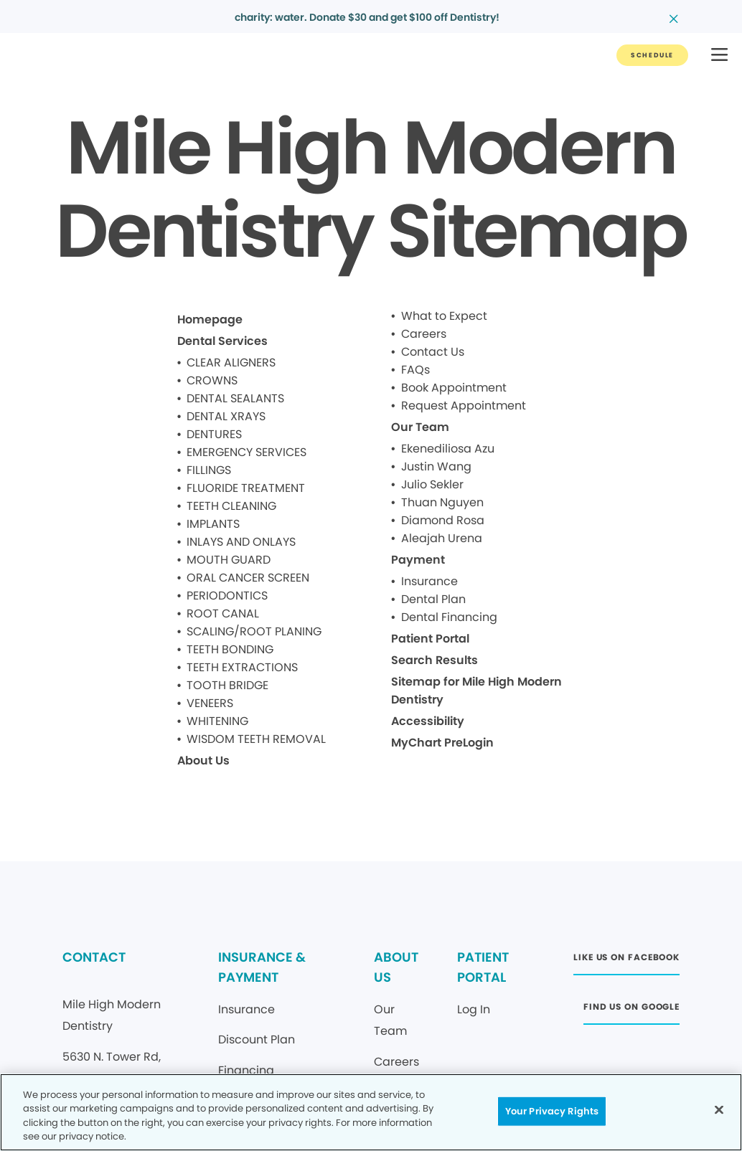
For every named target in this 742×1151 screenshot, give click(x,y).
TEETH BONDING (230, 649)
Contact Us (432, 352)
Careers (423, 334)
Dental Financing (449, 617)
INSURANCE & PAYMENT (262, 967)
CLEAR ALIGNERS (231, 362)
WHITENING (217, 721)
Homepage (210, 319)
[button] (719, 55)
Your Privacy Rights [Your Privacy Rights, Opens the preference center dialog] (551, 1111)
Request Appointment (463, 405)
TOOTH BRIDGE (227, 685)
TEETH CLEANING (231, 506)
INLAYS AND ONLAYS (241, 542)
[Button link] (652, 55)
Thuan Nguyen (442, 502)
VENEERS (210, 703)
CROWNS (212, 380)
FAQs (415, 369)
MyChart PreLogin (442, 742)
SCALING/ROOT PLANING (254, 631)
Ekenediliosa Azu (447, 448)
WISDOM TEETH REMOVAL (256, 739)
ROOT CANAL (223, 613)
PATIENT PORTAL (483, 967)
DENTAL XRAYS (226, 416)
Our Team (420, 427)
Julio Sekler (432, 484)
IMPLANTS (213, 524)
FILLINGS (209, 470)
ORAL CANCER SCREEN (248, 577)
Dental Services (222, 341)
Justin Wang (436, 466)
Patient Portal (430, 638)
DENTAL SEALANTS (235, 398)
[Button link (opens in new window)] (626, 961)
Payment (418, 559)
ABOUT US (396, 967)
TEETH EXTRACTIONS (242, 667)
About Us (203, 760)
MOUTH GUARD (229, 559)
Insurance (429, 581)
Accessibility (427, 721)
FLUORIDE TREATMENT (246, 488)
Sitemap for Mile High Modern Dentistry (476, 690)
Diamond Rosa (442, 520)
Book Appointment (454, 387)
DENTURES (214, 434)
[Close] (719, 1109)
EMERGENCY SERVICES (246, 452)
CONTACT (94, 957)
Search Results (434, 660)
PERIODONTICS (227, 595)
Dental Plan (433, 599)
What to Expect (444, 316)
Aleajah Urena (441, 538)
